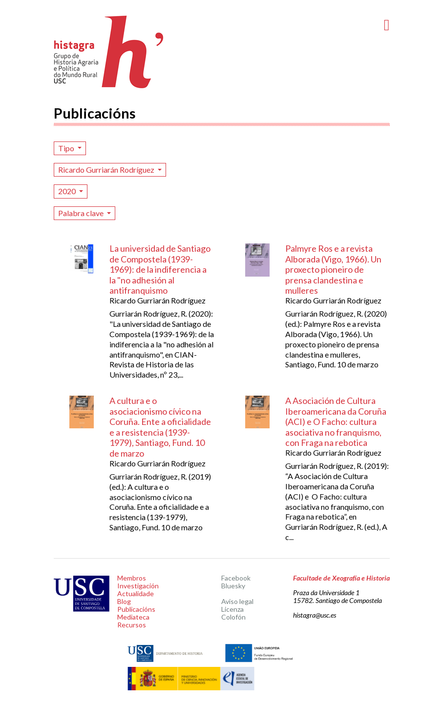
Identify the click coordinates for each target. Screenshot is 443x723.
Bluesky (233, 586)
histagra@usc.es (314, 615)
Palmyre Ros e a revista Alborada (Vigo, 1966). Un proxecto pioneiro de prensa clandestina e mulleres (333, 269)
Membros (131, 578)
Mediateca (133, 617)
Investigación (138, 586)
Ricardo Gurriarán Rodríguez (107, 169)
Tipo (67, 148)
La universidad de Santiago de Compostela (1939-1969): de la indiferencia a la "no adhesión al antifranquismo (160, 269)
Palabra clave (81, 213)
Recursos (131, 625)
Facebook (236, 578)
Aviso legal (237, 601)
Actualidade (135, 593)
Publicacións (136, 609)
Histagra (109, 52)
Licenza (232, 609)
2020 (67, 191)
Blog (124, 601)
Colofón (233, 617)
